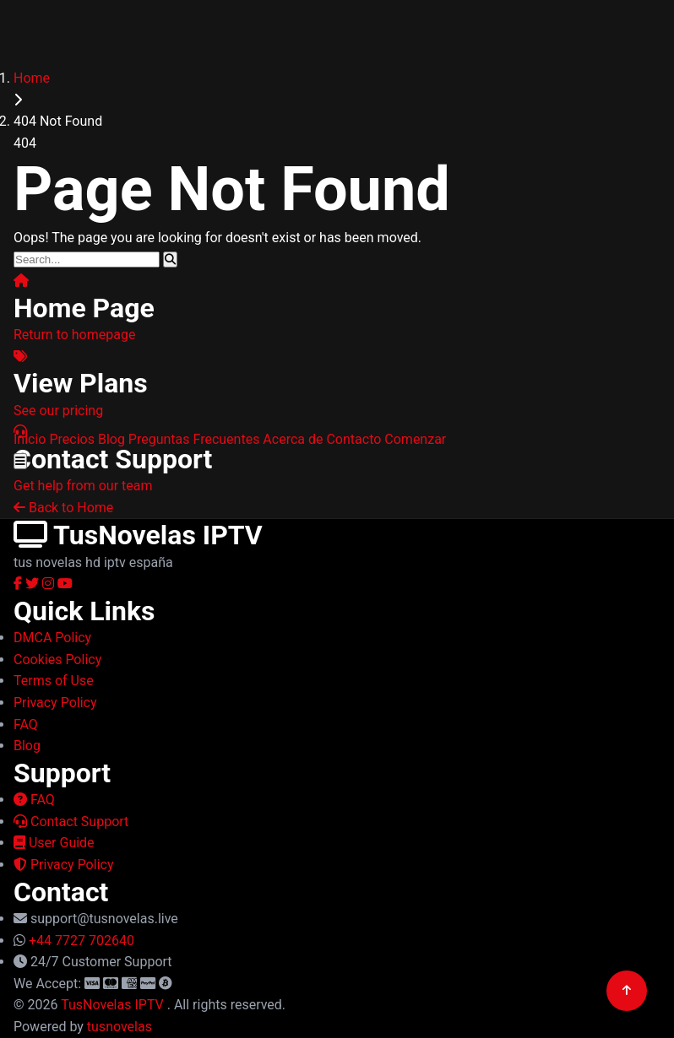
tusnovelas (119, 1027)
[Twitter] (33, 584)
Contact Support (71, 822)
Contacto (353, 439)
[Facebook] (19, 584)
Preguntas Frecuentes (194, 439)
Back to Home (63, 508)
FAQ (34, 800)
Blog (111, 439)
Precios (72, 439)
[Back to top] (626, 990)
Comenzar (415, 439)
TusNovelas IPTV (114, 1005)
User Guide (54, 843)
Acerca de (293, 439)
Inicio (30, 439)
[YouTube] (65, 584)
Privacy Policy (63, 865)
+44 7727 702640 (81, 941)
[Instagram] (49, 584)
